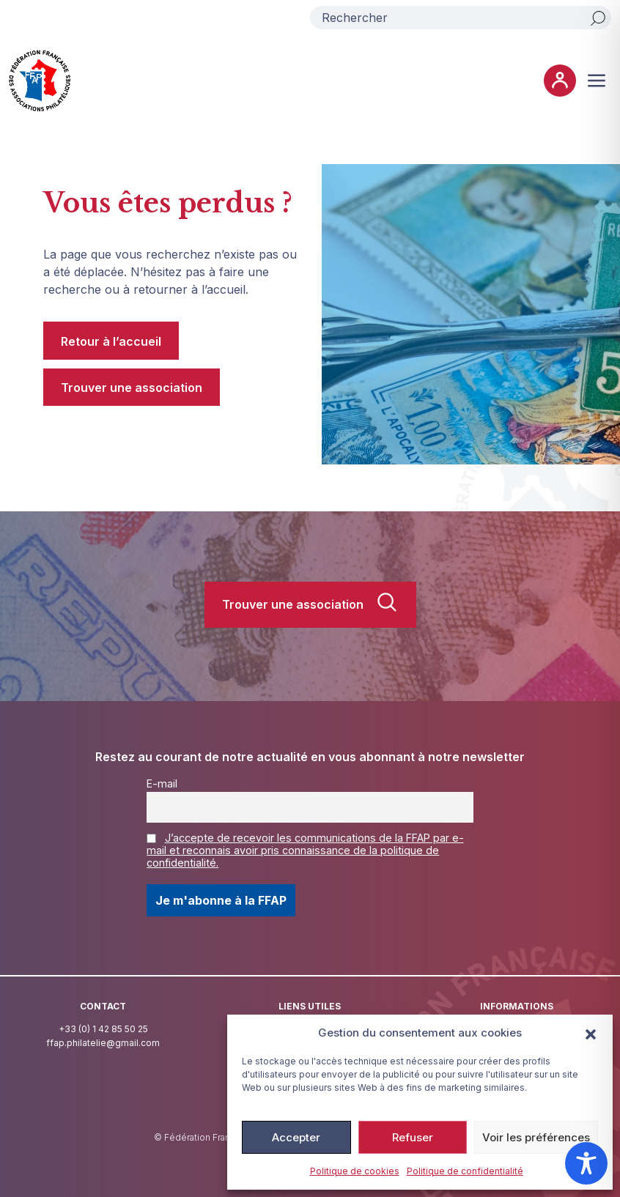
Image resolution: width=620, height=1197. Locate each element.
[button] (590, 1033)
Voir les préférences (536, 1137)
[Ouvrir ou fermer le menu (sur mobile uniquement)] (596, 80)
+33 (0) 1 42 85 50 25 (103, 1028)
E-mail (162, 783)
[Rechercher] (598, 18)
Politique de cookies (354, 1171)
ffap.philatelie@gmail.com (103, 1042)
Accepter (296, 1137)
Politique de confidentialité (465, 1171)
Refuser (412, 1137)
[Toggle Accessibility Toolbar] (586, 1163)
